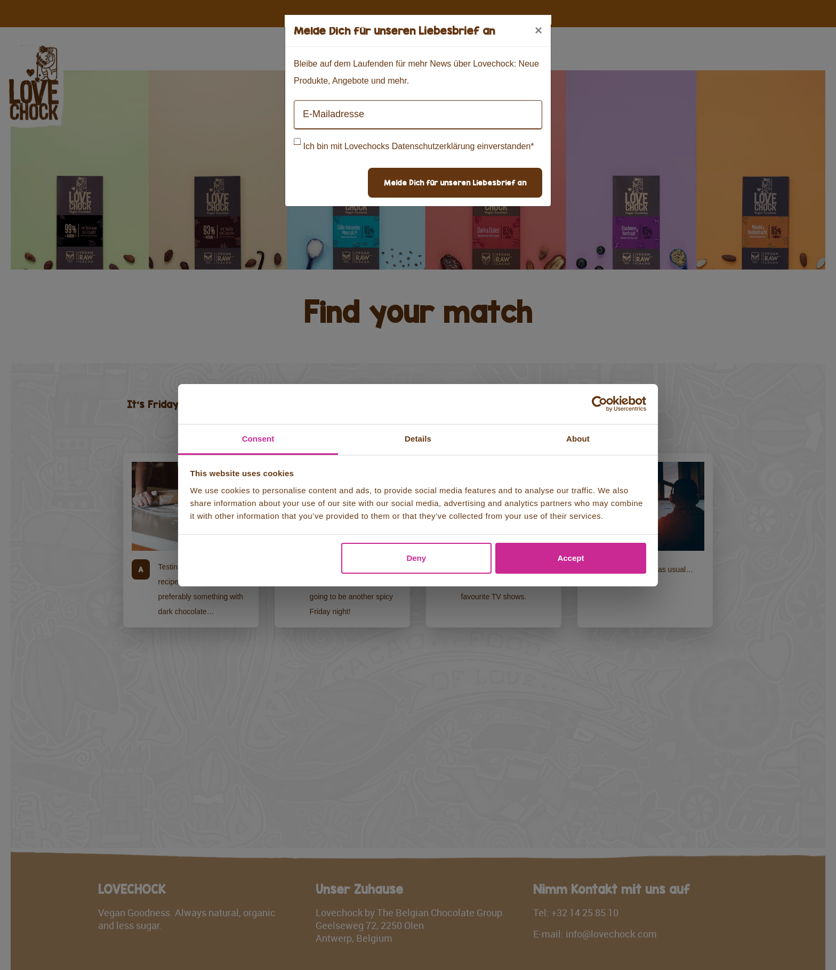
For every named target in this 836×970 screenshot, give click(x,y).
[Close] (538, 30)
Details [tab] (418, 438)
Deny (416, 558)
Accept (570, 558)
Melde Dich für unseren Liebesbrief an (455, 182)
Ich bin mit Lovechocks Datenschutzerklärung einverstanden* (418, 146)
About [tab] (578, 438)
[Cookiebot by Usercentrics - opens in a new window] (599, 404)
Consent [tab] (258, 438)
